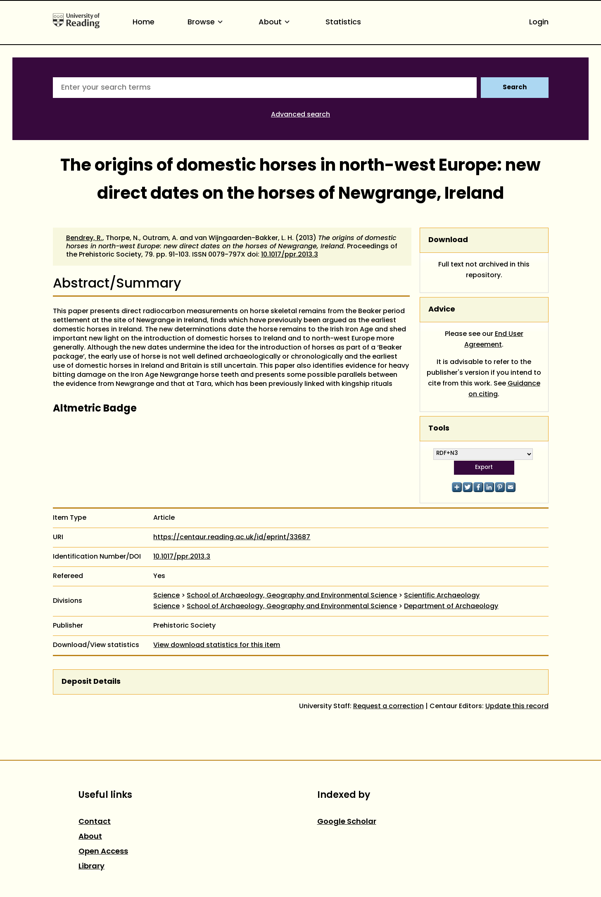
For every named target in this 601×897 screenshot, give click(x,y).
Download (448, 240)
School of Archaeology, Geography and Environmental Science (292, 595)
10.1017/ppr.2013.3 (289, 255)
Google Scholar (346, 822)
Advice (441, 309)
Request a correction (388, 706)
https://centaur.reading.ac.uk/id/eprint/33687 (231, 537)
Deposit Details (91, 682)
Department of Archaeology (451, 606)
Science (166, 595)
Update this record (517, 706)
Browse (207, 23)
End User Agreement (493, 339)
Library (91, 866)
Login (539, 23)
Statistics (343, 23)
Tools (438, 428)
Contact (94, 822)
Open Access (103, 851)
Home (143, 23)
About (275, 23)
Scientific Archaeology (442, 595)
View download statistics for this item (216, 645)
